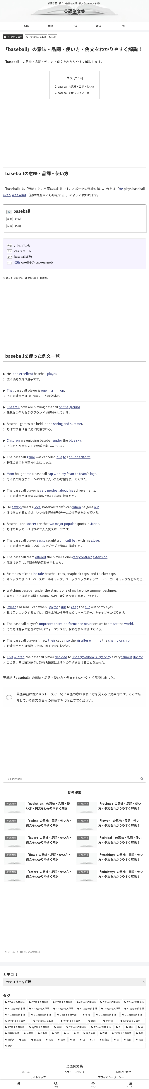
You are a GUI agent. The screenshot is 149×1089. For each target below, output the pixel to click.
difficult (65, 540)
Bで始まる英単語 (36, 36)
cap (50, 473)
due (59, 457)
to (64, 457)
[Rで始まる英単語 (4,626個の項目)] (134, 1002)
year (75, 557)
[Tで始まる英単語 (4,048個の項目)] (63, 1008)
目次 (69, 77)
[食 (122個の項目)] (141, 1027)
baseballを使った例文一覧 (73, 92)
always (17, 507)
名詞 (52, 36)
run (63, 607)
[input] (74, 779)
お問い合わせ (123, 1071)
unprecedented (51, 623)
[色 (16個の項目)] (82, 1039)
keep (74, 607)
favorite (72, 473)
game (31, 457)
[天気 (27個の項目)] (23, 1039)
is (13, 373)
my (63, 473)
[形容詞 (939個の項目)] (110, 1021)
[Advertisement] (74, 130)
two (51, 523)
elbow (90, 657)
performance (73, 623)
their (51, 640)
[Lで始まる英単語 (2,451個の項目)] (67, 1014)
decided (61, 657)
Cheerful (13, 407)
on (61, 407)
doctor (138, 657)
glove (95, 540)
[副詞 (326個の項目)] (58, 1027)
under (57, 440)
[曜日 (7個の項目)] (140, 1039)
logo (93, 473)
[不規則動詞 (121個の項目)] (12, 1033)
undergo (78, 657)
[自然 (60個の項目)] (55, 1033)
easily (41, 540)
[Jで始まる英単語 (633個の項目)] (15, 1027)
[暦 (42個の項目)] (76, 1033)
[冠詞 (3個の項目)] (74, 1045)
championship (119, 640)
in (48, 390)
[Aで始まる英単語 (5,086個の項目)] (86, 1002)
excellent (26, 373)
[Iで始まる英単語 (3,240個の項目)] (111, 1008)
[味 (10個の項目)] (116, 1039)
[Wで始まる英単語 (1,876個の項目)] (17, 1021)
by (109, 657)
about (63, 490)
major (59, 523)
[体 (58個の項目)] (66, 1033)
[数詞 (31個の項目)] (140, 1033)
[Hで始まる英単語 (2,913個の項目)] (16, 1014)
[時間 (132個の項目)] (130, 1027)
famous (126, 657)
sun (87, 607)
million (59, 390)
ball (74, 540)
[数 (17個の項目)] (73, 1039)
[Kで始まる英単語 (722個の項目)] (132, 1021)
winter (19, 657)
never (88, 623)
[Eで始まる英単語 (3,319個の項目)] (87, 1008)
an (16, 373)
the (65, 407)
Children (13, 440)
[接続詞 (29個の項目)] (10, 1039)
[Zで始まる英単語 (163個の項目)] (102, 1027)
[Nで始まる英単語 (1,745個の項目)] (45, 1021)
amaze (113, 623)
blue (72, 440)
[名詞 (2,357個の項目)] (87, 1014)
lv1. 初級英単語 (13, 36)
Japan (94, 523)
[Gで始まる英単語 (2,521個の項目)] (42, 1014)
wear (12, 607)
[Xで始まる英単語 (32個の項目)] (122, 1033)
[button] (142, 779)
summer (76, 423)
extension (100, 557)
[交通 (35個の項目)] (103, 1033)
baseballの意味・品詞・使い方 (75, 86)
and (66, 423)
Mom (10, 473)
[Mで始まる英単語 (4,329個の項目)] (39, 1008)
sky (78, 440)
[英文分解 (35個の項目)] (89, 1033)
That (10, 390)
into (67, 640)
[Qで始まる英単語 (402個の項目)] (40, 1027)
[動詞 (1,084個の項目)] (94, 1021)
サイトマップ (38, 1077)
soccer (31, 523)
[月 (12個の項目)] (92, 1039)
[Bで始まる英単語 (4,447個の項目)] (15, 1008)
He (121, 188)
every (7, 195)
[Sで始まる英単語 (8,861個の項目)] (14, 1002)
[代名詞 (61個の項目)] (43, 1033)
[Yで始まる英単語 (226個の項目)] (77, 1027)
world (128, 623)
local (37, 507)
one (44, 390)
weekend (19, 195)
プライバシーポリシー (111, 1077)
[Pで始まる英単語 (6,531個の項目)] (62, 1002)
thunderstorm (79, 457)
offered (40, 557)
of (22, 573)
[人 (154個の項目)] (119, 1027)
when (76, 507)
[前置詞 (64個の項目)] (28, 1033)
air (78, 640)
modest (53, 490)
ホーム (26, 1071)
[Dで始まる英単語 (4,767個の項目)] (110, 1002)
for (56, 607)
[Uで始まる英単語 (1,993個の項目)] (107, 1014)
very (43, 490)
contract (85, 557)
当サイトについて (74, 1071)
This (10, 657)
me (28, 473)
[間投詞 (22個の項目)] (36, 1039)
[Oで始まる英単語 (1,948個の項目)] (133, 1014)
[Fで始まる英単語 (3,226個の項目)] (134, 1008)
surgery (101, 657)
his (71, 490)
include (38, 573)
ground (74, 407)
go (51, 607)
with (57, 473)
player (51, 373)
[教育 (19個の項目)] (50, 1039)
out (96, 507)
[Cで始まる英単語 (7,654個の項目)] (38, 1002)
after (84, 640)
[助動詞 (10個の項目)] (105, 1039)
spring (58, 423)
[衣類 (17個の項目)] (62, 1039)
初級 (17, 262)
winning (95, 640)
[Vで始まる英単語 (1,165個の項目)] (72, 1021)
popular (70, 523)
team (83, 473)
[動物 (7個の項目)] (128, 1039)
